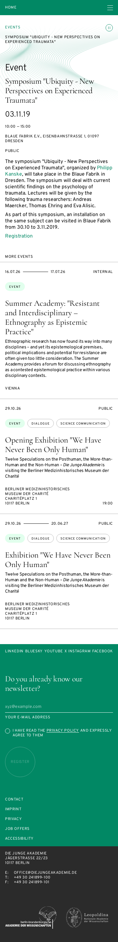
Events (12, 27)
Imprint (13, 809)
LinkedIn (14, 651)
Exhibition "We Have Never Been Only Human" (57, 559)
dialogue (40, 424)
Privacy (13, 819)
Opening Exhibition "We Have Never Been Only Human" (53, 444)
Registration (19, 236)
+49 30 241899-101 (31, 882)
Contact (14, 799)
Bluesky (34, 651)
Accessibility (19, 838)
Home (10, 7)
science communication (83, 424)
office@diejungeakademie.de (45, 872)
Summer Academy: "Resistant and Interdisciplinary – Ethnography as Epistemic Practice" (52, 317)
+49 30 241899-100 (32, 877)
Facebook (102, 651)
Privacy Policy (63, 730)
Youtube (53, 651)
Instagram (79, 651)
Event (15, 287)
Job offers (17, 829)
